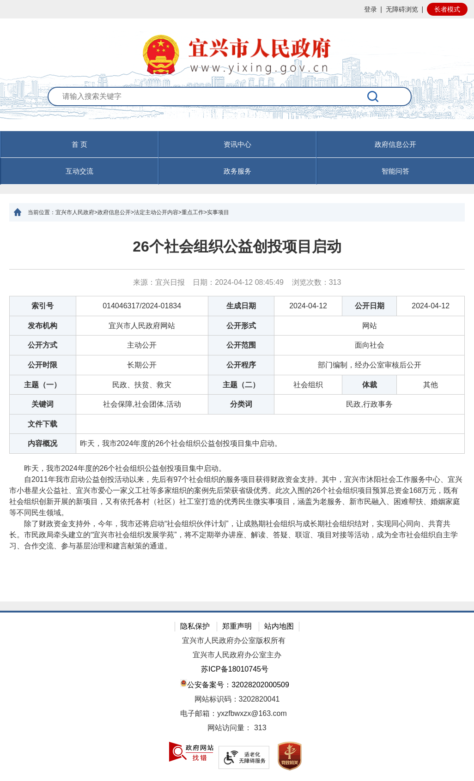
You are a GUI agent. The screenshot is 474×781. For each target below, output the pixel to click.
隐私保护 (195, 626)
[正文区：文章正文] (237, 411)
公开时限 (42, 365)
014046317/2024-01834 (142, 306)
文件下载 (42, 424)
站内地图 (279, 626)
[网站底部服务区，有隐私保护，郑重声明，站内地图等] (237, 696)
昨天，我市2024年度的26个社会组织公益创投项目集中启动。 (181, 443)
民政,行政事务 (369, 404)
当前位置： (41, 212)
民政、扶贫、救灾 (141, 385)
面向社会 (369, 345)
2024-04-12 (308, 306)
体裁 (369, 385)
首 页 (79, 144)
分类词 (241, 404)
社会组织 (308, 385)
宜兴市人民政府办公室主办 (237, 655)
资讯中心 (237, 144)
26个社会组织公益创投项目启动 (237, 246)
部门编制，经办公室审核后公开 (369, 365)
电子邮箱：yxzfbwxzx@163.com (233, 713)
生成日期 (241, 306)
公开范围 (241, 345)
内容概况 (42, 443)
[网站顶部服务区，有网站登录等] (237, 9)
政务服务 (237, 171)
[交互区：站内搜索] (237, 109)
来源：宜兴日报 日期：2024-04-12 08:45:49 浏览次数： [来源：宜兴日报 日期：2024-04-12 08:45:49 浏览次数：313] (237, 282)
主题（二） (241, 385)
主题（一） (42, 385)
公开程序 (241, 365)
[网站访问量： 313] (237, 728)
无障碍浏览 (402, 9)
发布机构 (42, 326)
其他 (430, 385)
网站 (369, 326)
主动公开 (142, 345)
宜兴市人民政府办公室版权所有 (234, 640)
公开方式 (42, 345)
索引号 (42, 306)
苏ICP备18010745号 (234, 669)
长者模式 (447, 9)
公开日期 (369, 306)
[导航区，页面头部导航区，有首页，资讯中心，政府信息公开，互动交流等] (237, 158)
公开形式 (241, 326)
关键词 (42, 404)
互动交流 (79, 171)
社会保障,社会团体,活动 (142, 404)
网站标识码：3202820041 (237, 699)
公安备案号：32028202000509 (234, 684)
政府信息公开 (395, 144)
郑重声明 (237, 626)
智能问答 (395, 171)
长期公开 (142, 365)
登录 (370, 9)
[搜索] (373, 96)
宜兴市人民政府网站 (142, 326)
